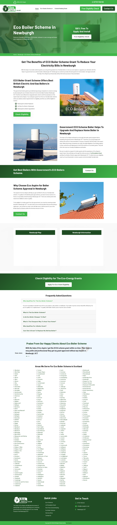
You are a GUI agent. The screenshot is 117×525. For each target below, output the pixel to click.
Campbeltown (18, 465)
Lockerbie (63, 460)
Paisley (85, 396)
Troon (84, 463)
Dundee (39, 412)
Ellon (38, 438)
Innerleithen (40, 485)
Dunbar (39, 407)
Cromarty (39, 379)
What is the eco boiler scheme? (34, 312)
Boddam (17, 440)
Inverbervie (63, 374)
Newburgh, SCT (82, 509)
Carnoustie (17, 469)
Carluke (17, 467)
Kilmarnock (63, 401)
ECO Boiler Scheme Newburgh (33, 54)
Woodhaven (86, 478)
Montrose (63, 485)
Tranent (85, 462)
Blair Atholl (17, 434)
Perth (84, 401)
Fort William (40, 449)
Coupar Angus (41, 372)
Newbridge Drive (87, 377)
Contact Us (108, 8)
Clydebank (17, 478)
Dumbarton (40, 403)
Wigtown (85, 476)
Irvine (61, 385)
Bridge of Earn (18, 449)
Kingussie (62, 410)
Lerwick (62, 438)
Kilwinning (63, 403)
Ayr (15, 397)
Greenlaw (39, 469)
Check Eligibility (22, 114)
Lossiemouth (63, 462)
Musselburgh (86, 372)
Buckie (16, 460)
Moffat (62, 480)
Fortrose (39, 451)
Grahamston (40, 463)
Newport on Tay (87, 381)
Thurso (85, 456)
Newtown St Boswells (89, 385)
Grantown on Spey (42, 467)
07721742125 (98, 2)
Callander (17, 463)
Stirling (85, 441)
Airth (16, 375)
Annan (16, 385)
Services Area (49, 513)
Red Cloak (86, 419)
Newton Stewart (87, 383)
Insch (61, 370)
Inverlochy (63, 379)
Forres (39, 447)
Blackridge (17, 432)
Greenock (40, 471)
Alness (16, 381)
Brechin (17, 445)
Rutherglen (86, 427)
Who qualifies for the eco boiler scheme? (38, 301)
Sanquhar (85, 430)
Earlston (39, 425)
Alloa (16, 379)
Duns (38, 421)
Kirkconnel (63, 418)
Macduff (62, 463)
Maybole (62, 471)
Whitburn (85, 473)
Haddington (40, 474)
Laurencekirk (63, 436)
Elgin (38, 436)
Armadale (17, 390)
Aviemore (17, 396)
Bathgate (17, 414)
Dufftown (39, 401)
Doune (39, 399)
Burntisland (18, 462)
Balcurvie (17, 399)
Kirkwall (62, 421)
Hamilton (39, 478)
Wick (84, 474)
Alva (16, 383)
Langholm (63, 429)
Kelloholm (63, 392)
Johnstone (63, 388)
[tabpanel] (60, 351)
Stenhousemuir (87, 440)
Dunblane (39, 410)
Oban (84, 392)
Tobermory (86, 460)
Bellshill (17, 419)
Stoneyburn (86, 445)
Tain (84, 451)
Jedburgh (62, 386)
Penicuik (85, 399)
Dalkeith (39, 390)
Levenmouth (63, 445)
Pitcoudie (85, 405)
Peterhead (86, 403)
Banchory (17, 407)
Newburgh (20, 54)
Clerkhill (17, 476)
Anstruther (17, 386)
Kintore (62, 414)
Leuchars (62, 441)
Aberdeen (17, 370)
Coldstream (18, 484)
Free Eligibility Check (90, 8)
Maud (61, 469)
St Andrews (86, 436)
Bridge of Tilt (18, 451)
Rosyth (85, 423)
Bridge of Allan (18, 447)
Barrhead (17, 412)
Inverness (63, 381)
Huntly (39, 484)
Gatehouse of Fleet (42, 456)
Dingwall (39, 394)
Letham (62, 440)
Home (37, 8)
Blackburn (17, 427)
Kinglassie (63, 408)
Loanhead (63, 452)
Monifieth (62, 482)
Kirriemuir (62, 423)
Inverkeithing (63, 377)
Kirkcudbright (63, 419)
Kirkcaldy (62, 416)
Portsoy (85, 414)
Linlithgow (63, 447)
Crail (38, 375)
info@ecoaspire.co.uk (83, 506)
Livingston (63, 451)
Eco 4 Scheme (49, 502)
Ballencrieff (18, 403)
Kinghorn (62, 407)
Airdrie (16, 374)
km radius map (35, 249)
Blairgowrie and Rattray (21, 436)
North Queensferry (88, 390)
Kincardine (63, 405)
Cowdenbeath (41, 374)
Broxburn (17, 456)
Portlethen (86, 410)
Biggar (16, 423)
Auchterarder (18, 392)
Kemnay (62, 397)
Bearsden (17, 418)
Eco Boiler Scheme (50, 510)
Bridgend (17, 452)
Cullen (39, 381)
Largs (61, 432)
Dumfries (39, 405)
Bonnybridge (18, 441)
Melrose (62, 473)
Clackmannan (18, 474)
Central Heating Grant (61, 8)
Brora (16, 454)
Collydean (17, 485)
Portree (85, 412)
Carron (16, 471)
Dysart (39, 423)
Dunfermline (40, 414)
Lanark (62, 427)
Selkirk (85, 434)
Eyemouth (40, 440)
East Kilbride (40, 429)
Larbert (62, 430)
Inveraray (62, 372)
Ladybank (62, 425)
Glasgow (39, 458)
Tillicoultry (86, 458)
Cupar (39, 385)
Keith (61, 390)
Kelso (61, 394)
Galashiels (40, 454)
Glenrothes (40, 460)
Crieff (39, 377)
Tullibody (85, 465)
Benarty (17, 421)
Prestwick (85, 418)
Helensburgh (40, 482)
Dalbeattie (40, 386)
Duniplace (40, 416)
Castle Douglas (19, 473)
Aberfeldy (17, 372)
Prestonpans (86, 416)
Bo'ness (17, 438)
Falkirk (39, 441)
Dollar (38, 396)
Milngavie (62, 478)
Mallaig (62, 465)
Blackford (17, 430)
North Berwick (87, 386)
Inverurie (62, 383)
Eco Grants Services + (46, 8)
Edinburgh (40, 432)
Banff (16, 408)
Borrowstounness (19, 443)
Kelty (61, 396)
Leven (62, 443)
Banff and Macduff (20, 410)
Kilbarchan (63, 399)
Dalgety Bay (40, 388)
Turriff (85, 467)
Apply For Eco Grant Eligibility (58, 285)
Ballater (17, 401)
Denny (39, 392)
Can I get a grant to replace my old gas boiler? (39, 330)
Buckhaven (17, 458)
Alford (16, 377)
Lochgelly (62, 454)
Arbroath (17, 388)
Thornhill (85, 454)
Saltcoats (85, 429)
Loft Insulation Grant (51, 505)
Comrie (39, 370)
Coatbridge (17, 480)
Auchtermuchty (19, 394)
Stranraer (85, 449)
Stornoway (86, 447)
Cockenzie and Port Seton (22, 482)
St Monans (86, 438)
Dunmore (39, 418)
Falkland (39, 443)
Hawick (39, 480)
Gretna (39, 473)
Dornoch (39, 397)
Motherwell (86, 370)
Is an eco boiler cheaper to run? (34, 317)
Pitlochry (85, 407)
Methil (62, 476)
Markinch (62, 467)
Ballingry (17, 405)
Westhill (85, 471)
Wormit (85, 480)
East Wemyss (41, 430)
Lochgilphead (63, 456)
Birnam (16, 425)
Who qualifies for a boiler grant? (34, 326)
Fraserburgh (40, 452)
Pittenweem (86, 408)
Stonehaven (86, 443)
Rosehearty (86, 421)
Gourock (39, 462)
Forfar (39, 445)
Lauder (62, 434)
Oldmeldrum (86, 394)
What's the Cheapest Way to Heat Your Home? (39, 321)
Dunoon (39, 419)
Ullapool (85, 469)
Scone (85, 432)
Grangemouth (41, 465)
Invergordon (63, 375)
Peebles (85, 397)
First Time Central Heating (52, 507)
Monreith (62, 484)
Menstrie (62, 474)
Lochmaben (63, 458)
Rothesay (85, 425)
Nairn (84, 375)
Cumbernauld (41, 383)
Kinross (62, 412)
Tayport (85, 452)
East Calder (40, 427)
